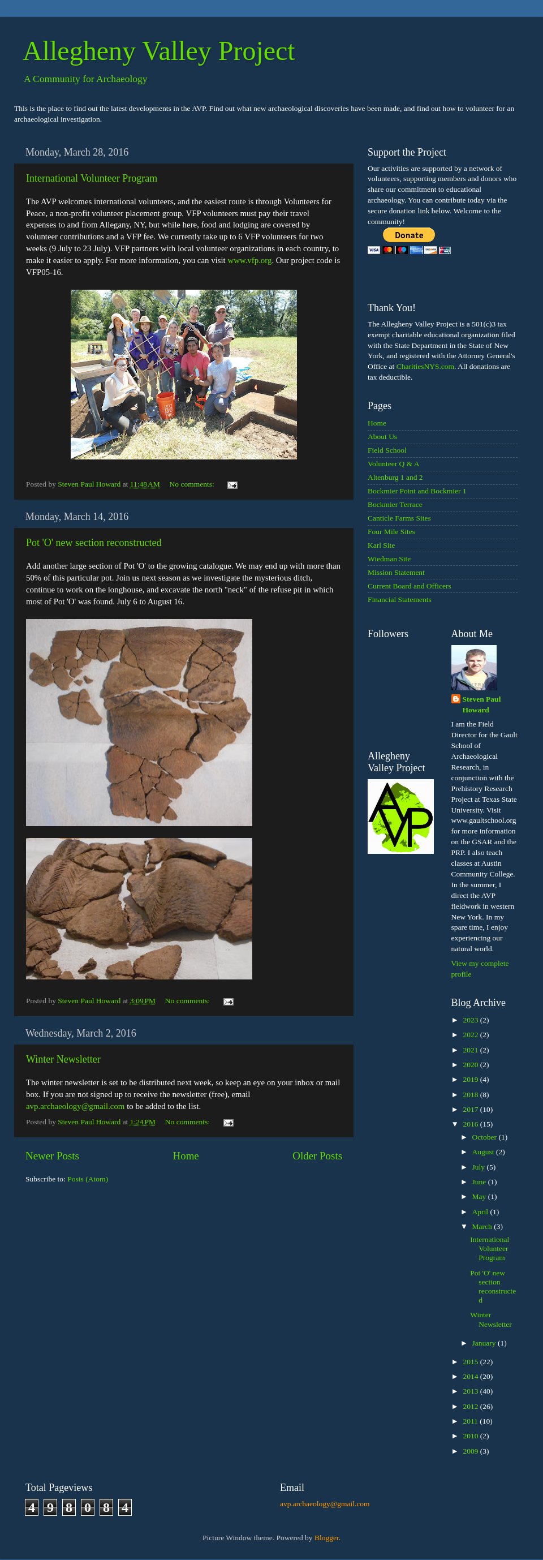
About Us (382, 436)
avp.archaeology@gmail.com (75, 1106)
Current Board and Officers (409, 586)
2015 (471, 1361)
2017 (471, 1109)
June (480, 1181)
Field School (387, 450)
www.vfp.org (249, 260)
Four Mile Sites (391, 531)
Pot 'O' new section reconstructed (93, 542)
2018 (471, 1094)
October (485, 1137)
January (485, 1343)
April (481, 1211)
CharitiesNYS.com (425, 366)
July (479, 1167)
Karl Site (381, 545)
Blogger (326, 1537)
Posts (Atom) (87, 1179)
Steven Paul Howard (482, 704)
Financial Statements (400, 599)
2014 (471, 1376)
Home (186, 1156)
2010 (471, 1436)
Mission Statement (396, 572)
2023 (471, 1020)
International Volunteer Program (91, 178)
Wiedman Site (389, 559)
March (483, 1226)
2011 (471, 1421)
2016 (471, 1124)
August (484, 1152)
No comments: (193, 484)
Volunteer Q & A (394, 463)
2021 (471, 1050)
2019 (471, 1079)
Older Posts (317, 1156)
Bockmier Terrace (395, 504)
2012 (471, 1406)
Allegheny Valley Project (159, 51)
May (480, 1196)
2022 (471, 1034)
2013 (471, 1391)
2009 (471, 1451)
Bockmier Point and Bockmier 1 (417, 491)
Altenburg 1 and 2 (395, 477)
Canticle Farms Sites (399, 518)
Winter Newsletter (63, 1059)
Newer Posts (52, 1156)
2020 (471, 1064)
